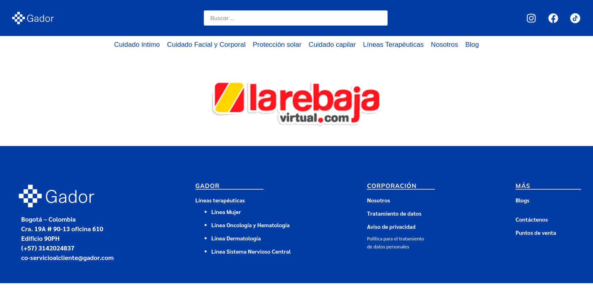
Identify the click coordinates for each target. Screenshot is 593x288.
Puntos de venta (535, 232)
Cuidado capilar (332, 44)
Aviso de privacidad (391, 226)
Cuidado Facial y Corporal (206, 44)
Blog (472, 44)
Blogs (522, 200)
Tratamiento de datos (394, 213)
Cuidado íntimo (137, 44)
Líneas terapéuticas (220, 200)
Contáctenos (531, 219)
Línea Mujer (226, 211)
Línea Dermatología (236, 238)
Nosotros (444, 44)
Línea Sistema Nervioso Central (251, 251)
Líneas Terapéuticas (393, 44)
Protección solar (277, 44)
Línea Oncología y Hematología (250, 224)
